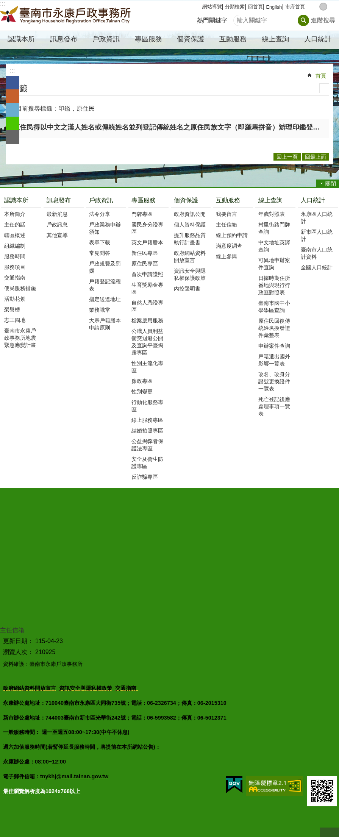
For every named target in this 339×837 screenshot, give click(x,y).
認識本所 (16, 200)
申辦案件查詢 (274, 346)
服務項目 (14, 267)
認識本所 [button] (21, 39)
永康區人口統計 (317, 217)
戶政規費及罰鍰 (105, 267)
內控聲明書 (187, 289)
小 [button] (315, 7)
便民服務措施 (20, 288)
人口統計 (313, 200)
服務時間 (14, 256)
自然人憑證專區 (147, 306)
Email (12, 137)
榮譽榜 (12, 309)
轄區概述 (14, 235)
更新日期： (18, 641)
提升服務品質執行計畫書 (190, 238)
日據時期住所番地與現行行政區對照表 (274, 285)
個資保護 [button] (190, 39)
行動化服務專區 (147, 405)
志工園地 (14, 320)
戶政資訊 (101, 200)
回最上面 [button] (315, 157)
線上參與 (226, 256)
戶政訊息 (57, 225)
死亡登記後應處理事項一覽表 (274, 406)
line (12, 123)
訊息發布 (59, 200)
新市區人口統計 (317, 235)
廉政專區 (142, 381)
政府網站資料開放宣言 (190, 256)
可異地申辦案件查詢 (274, 263)
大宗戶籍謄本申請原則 (105, 324)
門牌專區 (142, 214)
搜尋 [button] (303, 20)
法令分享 (99, 214)
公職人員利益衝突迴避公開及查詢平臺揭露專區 (147, 342)
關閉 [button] (330, 184)
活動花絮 (14, 299)
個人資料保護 (190, 225)
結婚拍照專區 (147, 431)
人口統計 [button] (317, 39)
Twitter (12, 110)
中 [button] (323, 7)
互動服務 (228, 200)
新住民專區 (144, 253)
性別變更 (142, 392)
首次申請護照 (147, 274)
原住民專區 (144, 264)
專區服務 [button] (148, 39)
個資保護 (186, 200)
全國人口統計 (317, 267)
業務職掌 (99, 310)
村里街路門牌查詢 (274, 228)
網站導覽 (212, 6)
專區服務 (143, 200)
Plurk (12, 96)
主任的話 (14, 225)
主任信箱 (226, 225)
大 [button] (331, 7)
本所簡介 (14, 214)
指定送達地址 (105, 299)
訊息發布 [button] (63, 39)
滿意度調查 (229, 246)
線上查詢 (270, 200)
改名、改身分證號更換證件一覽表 (274, 381)
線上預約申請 (232, 235)
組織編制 (14, 246)
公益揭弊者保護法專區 (147, 444)
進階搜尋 (323, 20)
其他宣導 (57, 235)
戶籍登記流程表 (105, 285)
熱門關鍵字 (212, 20)
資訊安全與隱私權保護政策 (190, 274)
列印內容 (324, 88)
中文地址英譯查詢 (274, 246)
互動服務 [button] (233, 39)
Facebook (12, 82)
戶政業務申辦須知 (105, 228)
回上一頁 (287, 157)
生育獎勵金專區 (147, 288)
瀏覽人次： (18, 652)
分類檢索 (235, 6)
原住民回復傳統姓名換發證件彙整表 (274, 328)
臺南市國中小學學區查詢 (274, 306)
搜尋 (239, 18)
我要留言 (226, 214)
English (274, 7)
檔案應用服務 (147, 320)
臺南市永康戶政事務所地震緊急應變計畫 (20, 338)
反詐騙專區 (144, 477)
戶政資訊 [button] (106, 39)
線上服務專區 (147, 420)
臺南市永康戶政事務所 (66, 15)
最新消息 (57, 214)
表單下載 (99, 242)
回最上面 (329, 832)
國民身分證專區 (147, 228)
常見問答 (99, 253)
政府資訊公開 (190, 214)
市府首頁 (295, 6)
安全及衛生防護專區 (147, 462)
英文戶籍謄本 (147, 242)
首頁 (321, 76)
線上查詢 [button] (275, 39)
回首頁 (255, 6)
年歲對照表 (271, 214)
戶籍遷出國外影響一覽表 (274, 360)
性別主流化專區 (147, 366)
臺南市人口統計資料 (317, 253)
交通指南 (14, 278)
